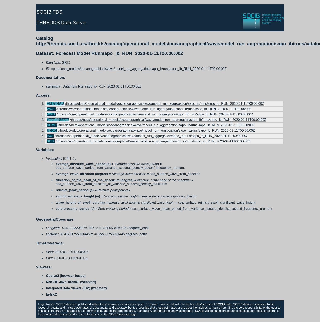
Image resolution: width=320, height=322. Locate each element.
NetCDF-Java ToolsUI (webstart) (71, 282)
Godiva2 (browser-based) (66, 276)
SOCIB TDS (49, 12)
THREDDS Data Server (61, 22)
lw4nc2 (51, 294)
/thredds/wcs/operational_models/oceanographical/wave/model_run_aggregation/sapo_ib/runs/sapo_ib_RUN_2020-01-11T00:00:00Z (154, 109)
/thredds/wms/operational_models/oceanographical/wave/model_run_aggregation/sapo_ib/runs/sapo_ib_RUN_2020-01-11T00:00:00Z (155, 114)
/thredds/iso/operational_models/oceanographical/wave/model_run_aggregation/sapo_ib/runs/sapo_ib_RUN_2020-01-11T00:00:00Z (151, 136)
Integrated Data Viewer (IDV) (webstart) (76, 288)
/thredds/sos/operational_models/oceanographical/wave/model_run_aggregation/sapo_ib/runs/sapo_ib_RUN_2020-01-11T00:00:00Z (153, 141)
